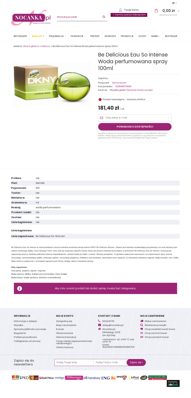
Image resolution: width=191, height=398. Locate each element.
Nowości (110, 36)
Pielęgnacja (56, 36)
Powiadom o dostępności (135, 126)
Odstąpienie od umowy (27, 341)
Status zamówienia (155, 321)
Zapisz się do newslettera (24, 362)
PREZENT (95, 36)
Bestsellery (20, 36)
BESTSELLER (171, 36)
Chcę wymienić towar (157, 337)
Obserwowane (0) (168, 15)
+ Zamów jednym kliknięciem (129, 14)
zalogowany (128, 288)
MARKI (154, 36)
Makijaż (37, 36)
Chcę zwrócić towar (156, 333)
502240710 (108, 321)
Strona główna (31, 46)
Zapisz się (136, 362)
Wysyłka (18, 325)
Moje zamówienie (152, 316)
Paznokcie (77, 36)
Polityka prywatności (25, 337)
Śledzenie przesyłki (155, 325)
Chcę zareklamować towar (160, 329)
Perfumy (45, 46)
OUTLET (142, 36)
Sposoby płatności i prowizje (30, 329)
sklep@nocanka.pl (112, 325)
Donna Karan (119, 82)
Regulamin (20, 333)
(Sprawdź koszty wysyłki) (139, 90)
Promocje (127, 36)
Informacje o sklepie (25, 321)
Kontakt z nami (109, 316)
